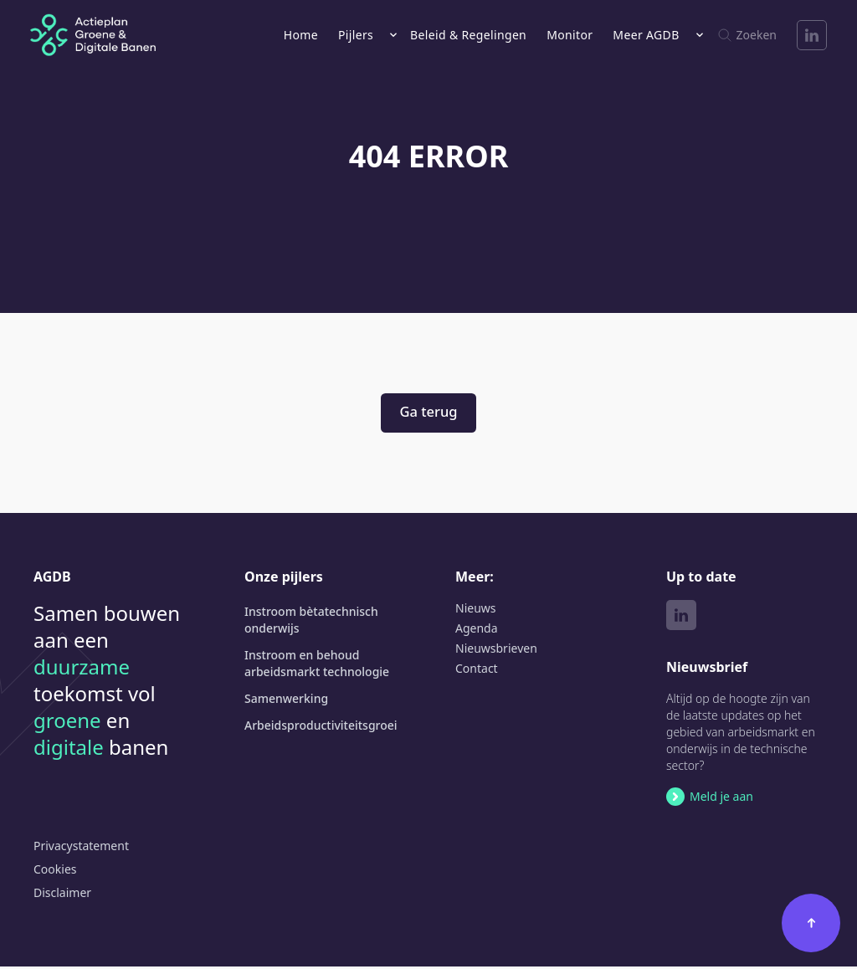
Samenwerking (286, 701)
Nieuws (475, 610)
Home (301, 35)
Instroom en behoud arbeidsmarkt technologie (316, 665)
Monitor (570, 35)
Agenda (476, 630)
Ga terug (428, 412)
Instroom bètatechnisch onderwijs (311, 622)
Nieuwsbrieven (496, 651)
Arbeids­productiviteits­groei (321, 728)
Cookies (54, 871)
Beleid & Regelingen (468, 35)
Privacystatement (81, 848)
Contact (476, 671)
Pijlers (355, 35)
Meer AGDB (646, 35)
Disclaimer (62, 895)
